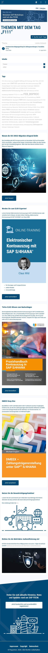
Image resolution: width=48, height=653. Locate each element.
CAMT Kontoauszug (33, 83)
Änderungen (11, 127)
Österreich (16, 127)
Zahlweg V (4, 127)
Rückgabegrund (6, 112)
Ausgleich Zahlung (19, 81)
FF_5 (26, 97)
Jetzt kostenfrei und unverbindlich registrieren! (24, 605)
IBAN (21, 100)
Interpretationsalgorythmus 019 (34, 100)
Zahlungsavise (38, 124)
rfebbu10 (25, 109)
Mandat (14, 105)
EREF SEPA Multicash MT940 (31, 90)
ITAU (44, 100)
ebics (17, 88)
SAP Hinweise (5, 114)
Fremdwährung (32, 97)
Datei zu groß (16, 86)
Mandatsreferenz (31, 105)
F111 (18, 94)
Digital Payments (7, 88)
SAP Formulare (30, 112)
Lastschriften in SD (6, 105)
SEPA (34, 114)
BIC (40, 81)
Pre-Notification (14, 109)
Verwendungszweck (32, 122)
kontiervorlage (5, 102)
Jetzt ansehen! (10, 483)
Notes (38, 107)
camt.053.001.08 (23, 83)
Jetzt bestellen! (10, 391)
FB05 (21, 94)
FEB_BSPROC (31, 94)
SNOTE (11, 119)
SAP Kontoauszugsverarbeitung (17, 114)
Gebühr (38, 97)
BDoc (37, 81)
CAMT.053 (13, 83)
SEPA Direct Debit (8, 117)
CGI (40, 83)
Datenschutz (33, 646)
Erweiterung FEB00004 (7, 94)
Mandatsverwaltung (7, 107)
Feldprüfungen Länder (18, 97)
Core (12, 86)
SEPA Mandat (17, 117)
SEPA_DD (36, 117)
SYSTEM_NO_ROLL (13, 122)
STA (26, 119)
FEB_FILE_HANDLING (7, 97)
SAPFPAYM (38, 112)
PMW (8, 109)
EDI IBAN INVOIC (23, 88)
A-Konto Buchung (8, 81)
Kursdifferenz (37, 102)
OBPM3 (4, 109)
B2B (26, 81)
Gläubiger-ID (16, 100)
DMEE (14, 88)
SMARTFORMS (5, 119)
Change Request (6, 86)
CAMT (8, 83)
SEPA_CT (31, 117)
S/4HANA (23, 112)
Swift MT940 (5, 122)
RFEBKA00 (31, 109)
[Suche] (36, 2)
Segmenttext (29, 114)
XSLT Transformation (7, 124)
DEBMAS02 (36, 86)
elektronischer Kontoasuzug (11, 91)
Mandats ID (24, 105)
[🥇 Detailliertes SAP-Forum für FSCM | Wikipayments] (2, 2)
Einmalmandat (32, 88)
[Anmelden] (41, 2)
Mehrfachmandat (23, 107)
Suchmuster (38, 119)
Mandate (18, 105)
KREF (31, 102)
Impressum (14, 646)
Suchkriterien (31, 119)
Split (24, 119)
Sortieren (16, 119)
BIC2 (42, 81)
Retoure (20, 109)
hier (17, 503)
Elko (22, 91)
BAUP (34, 81)
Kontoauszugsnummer (24, 102)
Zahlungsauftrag (28, 124)
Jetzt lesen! (9, 198)
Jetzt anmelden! (11, 297)
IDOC (24, 100)
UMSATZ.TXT (21, 122)
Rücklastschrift (15, 112)
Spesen (20, 119)
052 (3, 81)
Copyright (23, 646)
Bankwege (29, 81)
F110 (15, 94)
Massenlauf (15, 107)
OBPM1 (42, 107)
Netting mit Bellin (32, 107)
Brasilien (4, 83)
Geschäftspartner (7, 100)
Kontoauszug (13, 102)
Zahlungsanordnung (18, 124)
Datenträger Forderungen (27, 86)
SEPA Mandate (25, 117)
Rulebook (37, 109)
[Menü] (45, 2)
